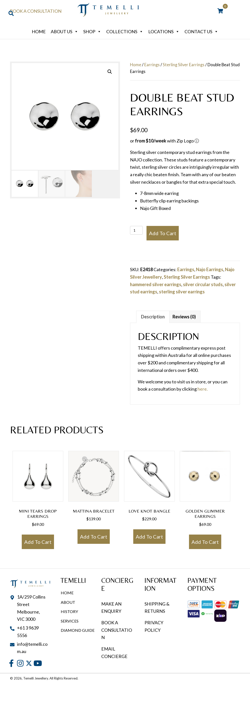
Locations (164, 31)
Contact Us (201, 31)
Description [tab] (153, 316)
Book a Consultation (36, 11)
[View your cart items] (220, 11)
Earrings (152, 64)
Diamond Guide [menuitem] (77, 630)
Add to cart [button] (38, 542)
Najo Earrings (209, 269)
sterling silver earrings (182, 291)
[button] (109, 71)
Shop (92, 31)
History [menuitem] (69, 611)
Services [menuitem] (69, 621)
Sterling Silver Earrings (183, 64)
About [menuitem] (68, 602)
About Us (64, 31)
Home (39, 31)
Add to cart (162, 233)
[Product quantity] (136, 230)
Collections (124, 31)
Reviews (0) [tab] (184, 316)
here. (203, 389)
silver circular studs (203, 284)
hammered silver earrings (155, 284)
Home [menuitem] (67, 592)
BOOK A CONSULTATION (116, 630)
